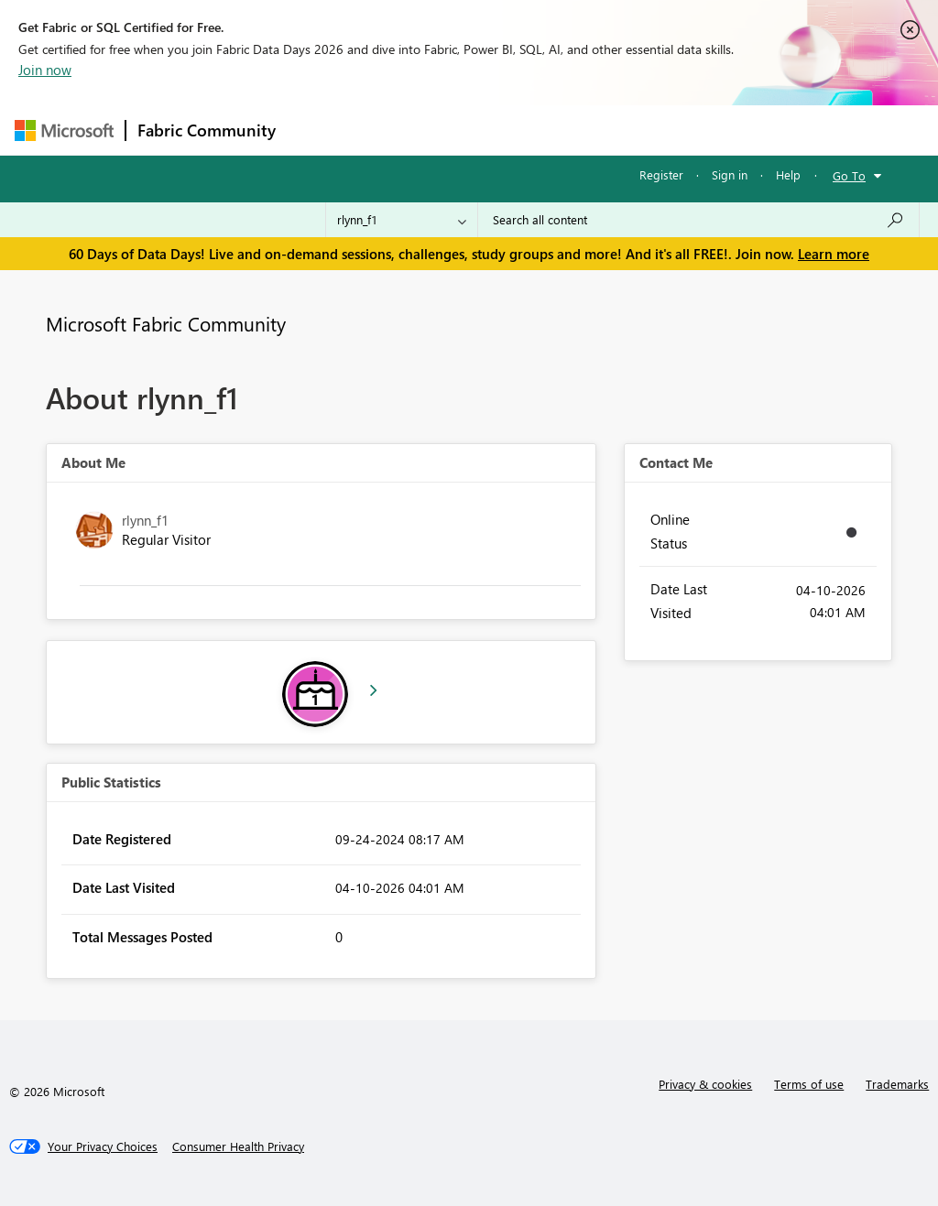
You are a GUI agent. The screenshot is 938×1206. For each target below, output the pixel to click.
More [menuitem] (699, 129)
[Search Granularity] (401, 219)
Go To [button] (849, 175)
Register (661, 174)
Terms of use (809, 1084)
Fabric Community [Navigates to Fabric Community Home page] (206, 130)
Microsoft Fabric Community (166, 323)
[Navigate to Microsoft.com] (64, 130)
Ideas (473, 129)
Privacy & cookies (705, 1084)
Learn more (833, 253)
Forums (317, 129)
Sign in (729, 174)
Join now (44, 69)
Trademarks (897, 1084)
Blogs (636, 129)
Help (788, 174)
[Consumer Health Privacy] (238, 1146)
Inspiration (398, 129)
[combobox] (698, 219)
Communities (554, 129)
